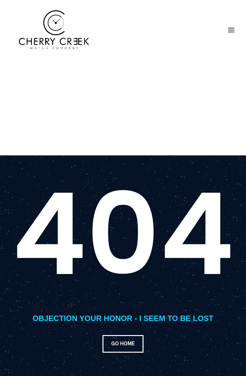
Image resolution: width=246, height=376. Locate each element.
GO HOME (123, 343)
